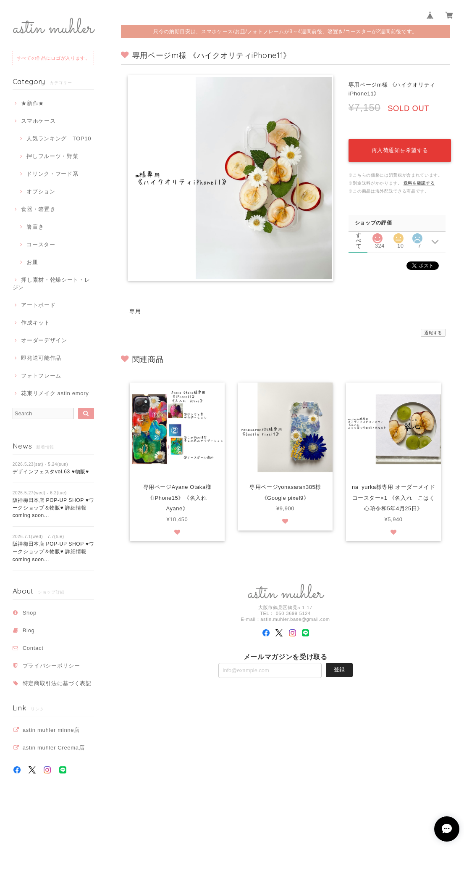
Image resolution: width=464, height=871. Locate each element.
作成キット (35, 322)
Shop (30, 613)
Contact (33, 648)
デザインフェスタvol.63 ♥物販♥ (51, 472)
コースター (40, 244)
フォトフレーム (41, 375)
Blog (29, 630)
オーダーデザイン (44, 340)
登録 (339, 670)
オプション (40, 191)
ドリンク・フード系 (52, 174)
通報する (433, 332)
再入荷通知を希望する (398, 148)
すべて (359, 233)
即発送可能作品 (41, 358)
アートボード (38, 305)
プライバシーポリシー (51, 665)
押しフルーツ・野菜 (52, 156)
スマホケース (38, 121)
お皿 (32, 262)
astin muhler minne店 (51, 730)
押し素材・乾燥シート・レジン (51, 283)
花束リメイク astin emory (55, 393)
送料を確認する (419, 180)
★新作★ (32, 103)
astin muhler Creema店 (54, 747)
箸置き (35, 227)
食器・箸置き (38, 209)
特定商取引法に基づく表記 (57, 683)
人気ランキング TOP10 (58, 138)
